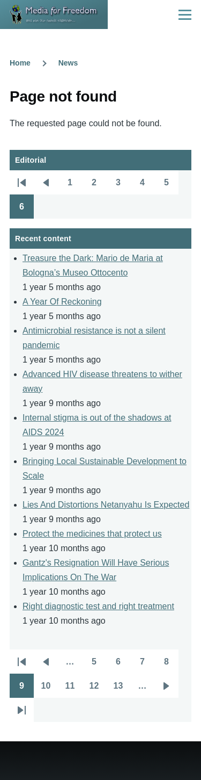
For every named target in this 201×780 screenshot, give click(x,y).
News (68, 63)
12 (98, 689)
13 (122, 689)
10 (49, 689)
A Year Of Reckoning (62, 301)
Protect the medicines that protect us (92, 533)
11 (73, 689)
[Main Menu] (185, 14)
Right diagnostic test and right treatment (98, 606)
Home (20, 63)
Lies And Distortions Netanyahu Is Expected (106, 504)
